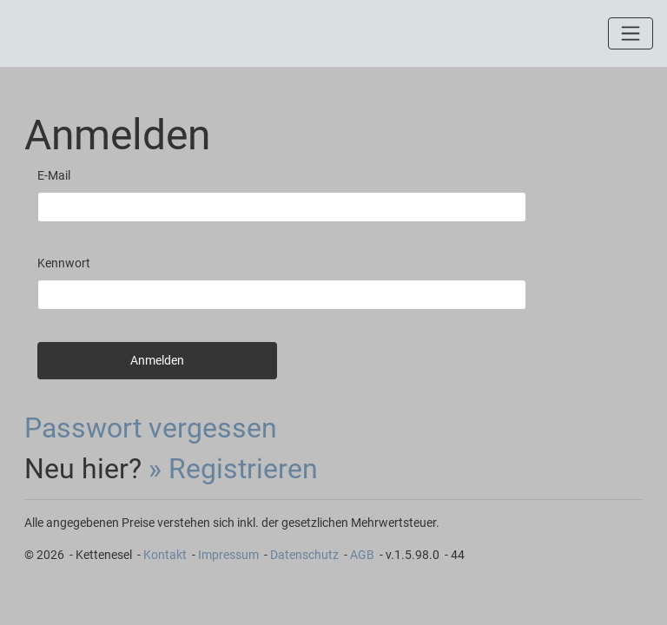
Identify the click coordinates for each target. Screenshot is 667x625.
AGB (362, 555)
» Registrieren (233, 468)
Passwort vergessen (150, 427)
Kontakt (165, 555)
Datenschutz (304, 555)
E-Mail (53, 175)
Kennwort (63, 263)
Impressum (228, 555)
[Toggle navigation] (630, 33)
